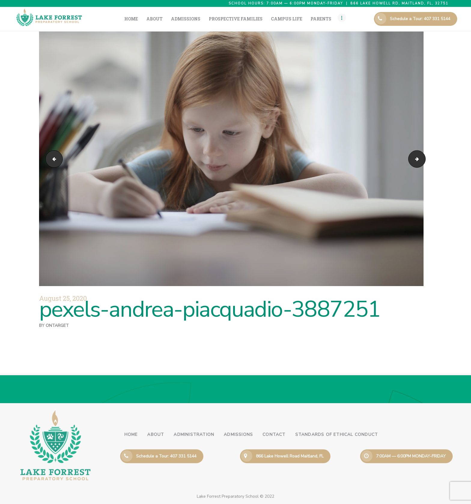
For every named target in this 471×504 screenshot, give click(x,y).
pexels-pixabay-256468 (52, 158)
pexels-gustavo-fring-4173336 (423, 158)
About (155, 434)
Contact (274, 434)
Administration (194, 434)
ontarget (57, 325)
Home (131, 434)
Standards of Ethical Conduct (336, 434)
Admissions (238, 434)
